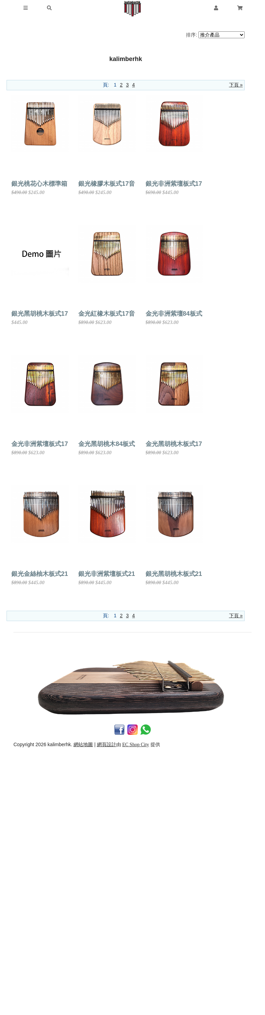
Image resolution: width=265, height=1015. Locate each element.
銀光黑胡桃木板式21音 (161, 834)
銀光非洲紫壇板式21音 (42, 834)
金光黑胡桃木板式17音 (42, 704)
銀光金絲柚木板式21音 (161, 704)
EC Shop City (135, 1004)
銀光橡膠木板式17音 (158, 183)
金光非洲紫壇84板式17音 (165, 443)
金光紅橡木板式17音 (39, 443)
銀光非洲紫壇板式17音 (42, 313)
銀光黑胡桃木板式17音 (161, 313)
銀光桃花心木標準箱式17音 (49, 183)
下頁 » (236, 85)
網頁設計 (106, 1004)
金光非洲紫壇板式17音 (42, 573)
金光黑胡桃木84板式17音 (165, 573)
